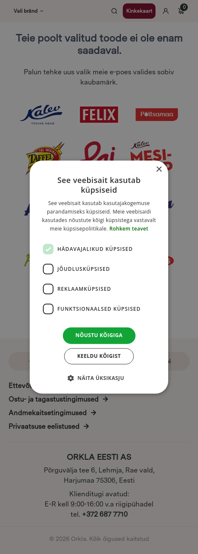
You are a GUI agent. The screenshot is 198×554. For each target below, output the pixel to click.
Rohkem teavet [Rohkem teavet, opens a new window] (128, 228)
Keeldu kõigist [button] (99, 356)
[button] (99, 378)
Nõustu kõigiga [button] (99, 335)
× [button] (159, 169)
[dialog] (99, 277)
